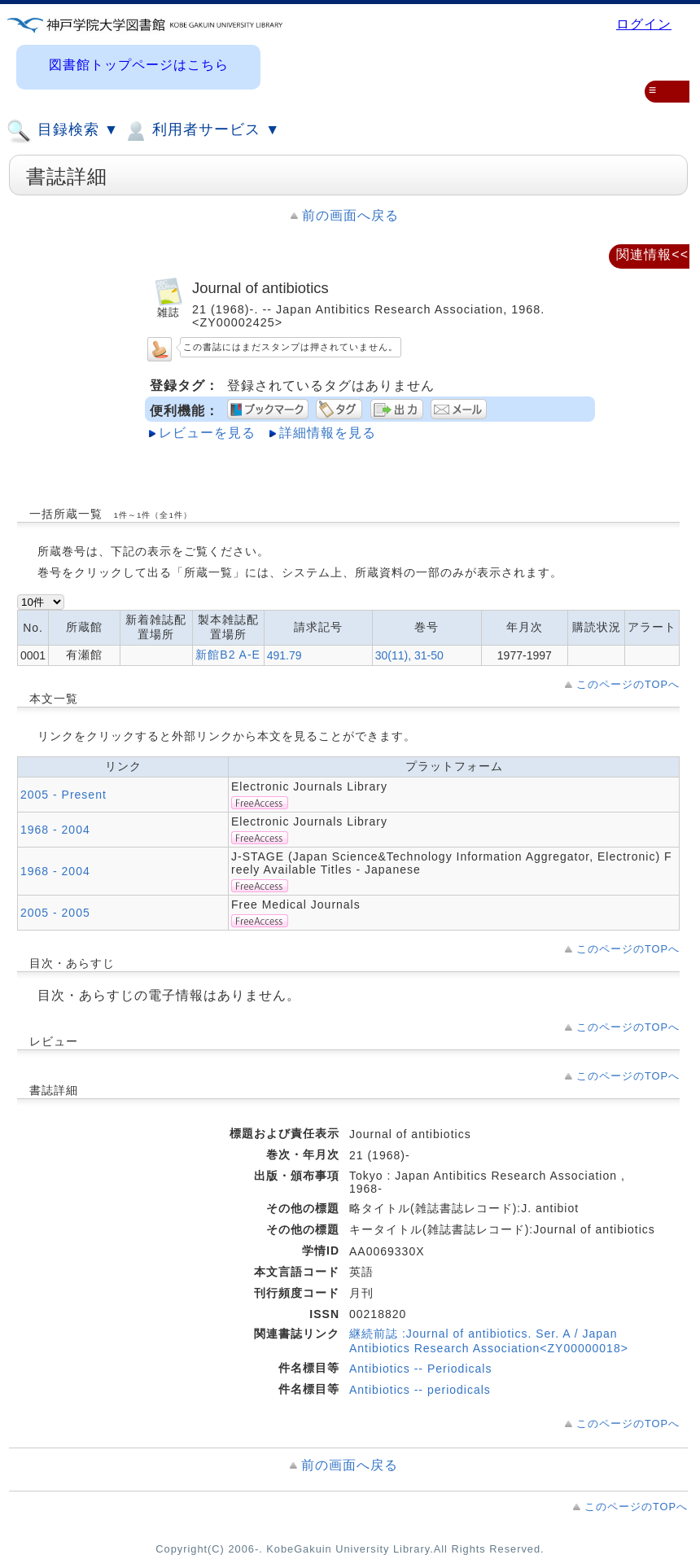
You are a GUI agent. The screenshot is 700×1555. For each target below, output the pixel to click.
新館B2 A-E (227, 654)
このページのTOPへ (628, 684)
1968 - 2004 (55, 829)
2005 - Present (63, 794)
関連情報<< (652, 254)
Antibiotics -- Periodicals (420, 1368)
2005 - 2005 (55, 912)
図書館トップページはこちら (139, 65)
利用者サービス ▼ (201, 131)
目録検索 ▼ (63, 131)
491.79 (284, 655)
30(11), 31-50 (409, 655)
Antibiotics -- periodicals (420, 1389)
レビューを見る (207, 433)
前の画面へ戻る (350, 215)
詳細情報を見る (327, 433)
